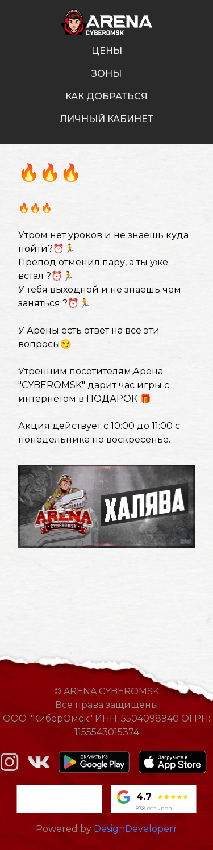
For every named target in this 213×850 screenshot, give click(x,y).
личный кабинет (106, 119)
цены (106, 50)
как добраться (106, 96)
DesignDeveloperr (135, 828)
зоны (106, 73)
